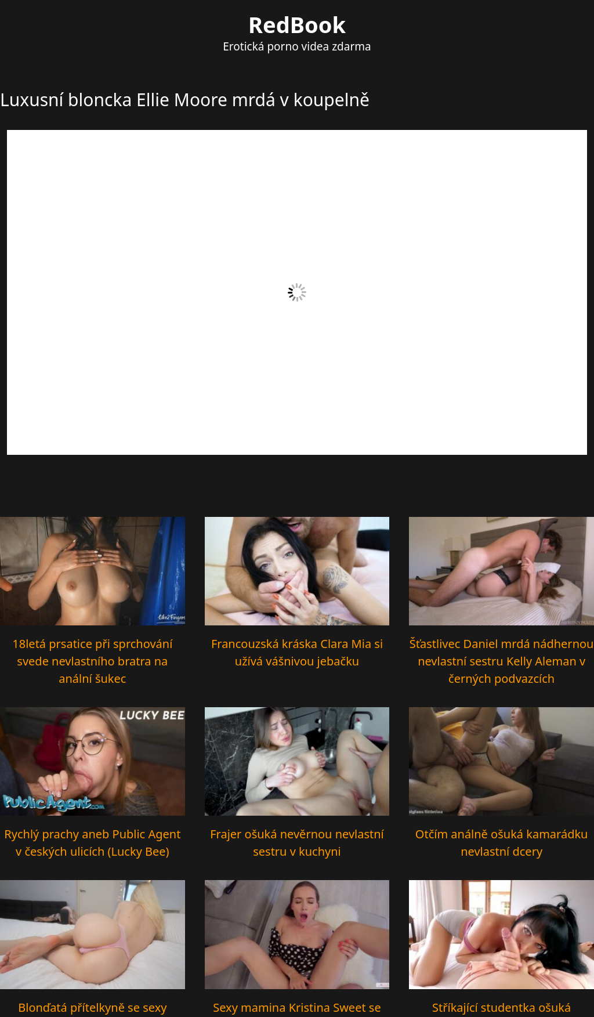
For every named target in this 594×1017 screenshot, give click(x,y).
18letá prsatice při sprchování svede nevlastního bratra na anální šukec (92, 661)
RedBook (297, 24)
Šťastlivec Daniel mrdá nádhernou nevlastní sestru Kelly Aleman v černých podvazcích (502, 661)
